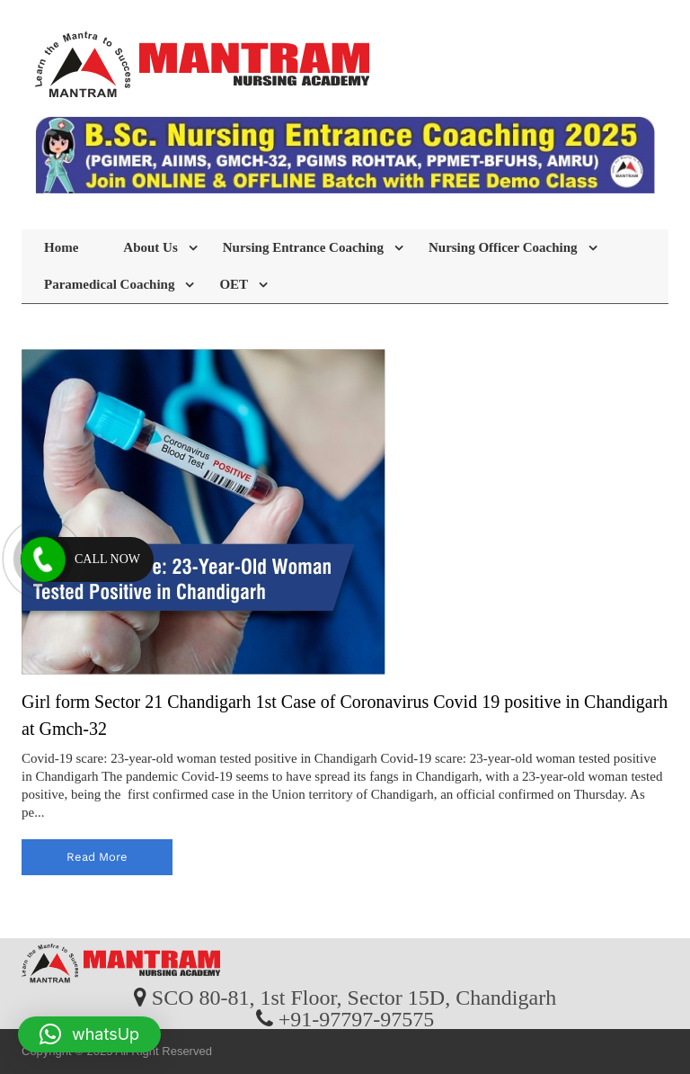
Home (61, 247)
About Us (150, 247)
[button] (89, 1034)
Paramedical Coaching (109, 284)
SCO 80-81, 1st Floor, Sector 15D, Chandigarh (354, 996)
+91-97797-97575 (357, 1018)
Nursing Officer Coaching (503, 247)
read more (97, 857)
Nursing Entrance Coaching (303, 247)
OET (233, 284)
